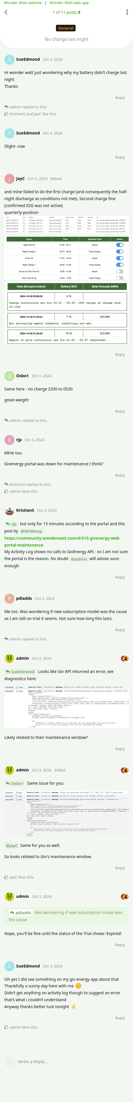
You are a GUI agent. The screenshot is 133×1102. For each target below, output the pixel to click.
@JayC (12, 845)
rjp (14, 524)
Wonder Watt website (23, 2)
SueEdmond (23, 671)
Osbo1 (17, 783)
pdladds (23, 912)
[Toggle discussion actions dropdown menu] (127, 12)
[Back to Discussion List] (6, 12)
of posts (66, 12)
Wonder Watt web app (69, 2)
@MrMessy (31, 531)
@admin (79, 559)
